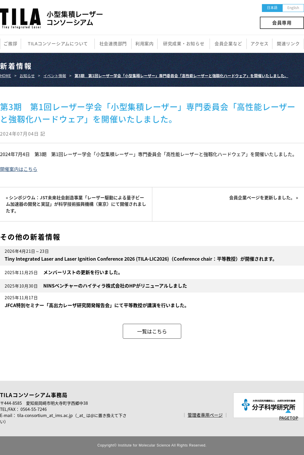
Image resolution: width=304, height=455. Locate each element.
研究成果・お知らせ (184, 43)
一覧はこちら (152, 331)
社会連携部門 (113, 43)
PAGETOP (288, 418)
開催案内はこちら (18, 168)
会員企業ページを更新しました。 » (263, 197)
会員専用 (282, 22)
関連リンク (288, 43)
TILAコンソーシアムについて (58, 43)
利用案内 (144, 43)
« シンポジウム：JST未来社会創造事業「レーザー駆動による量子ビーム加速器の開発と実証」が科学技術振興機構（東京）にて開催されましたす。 (76, 204)
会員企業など (228, 43)
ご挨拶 (10, 43)
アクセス (260, 43)
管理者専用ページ (205, 415)
